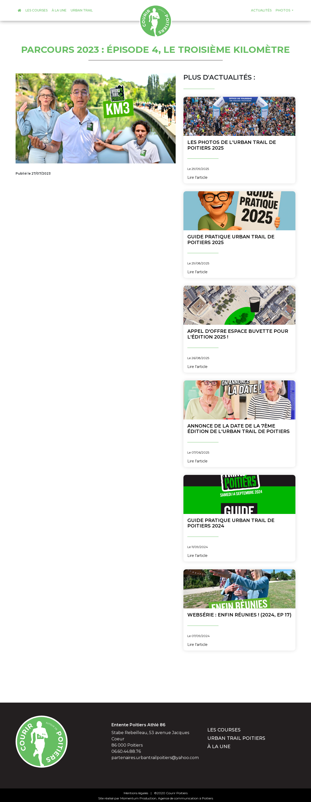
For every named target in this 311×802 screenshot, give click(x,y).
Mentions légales (136, 793)
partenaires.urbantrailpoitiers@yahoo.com (155, 757)
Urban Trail (82, 10)
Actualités (261, 10)
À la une (59, 10)
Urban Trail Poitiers (236, 738)
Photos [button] (283, 10)
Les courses (36, 10)
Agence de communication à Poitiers (185, 798)
